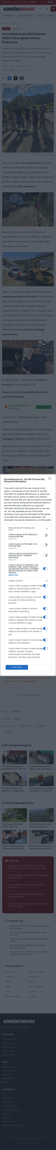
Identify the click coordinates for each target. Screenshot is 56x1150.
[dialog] (28, 575)
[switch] (45, 535)
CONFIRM (17, 667)
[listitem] (28, 529)
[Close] (50, 479)
